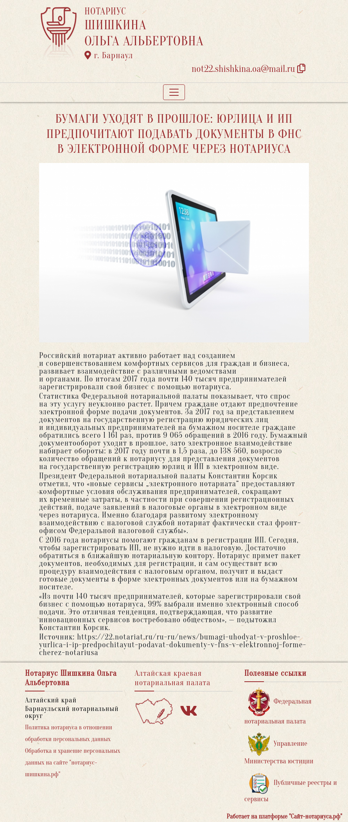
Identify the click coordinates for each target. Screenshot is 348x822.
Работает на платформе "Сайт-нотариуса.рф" (284, 816)
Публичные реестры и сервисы (290, 787)
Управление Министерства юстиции (279, 748)
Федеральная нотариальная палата (278, 706)
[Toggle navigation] (174, 92)
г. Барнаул (108, 55)
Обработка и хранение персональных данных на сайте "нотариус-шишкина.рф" (72, 762)
